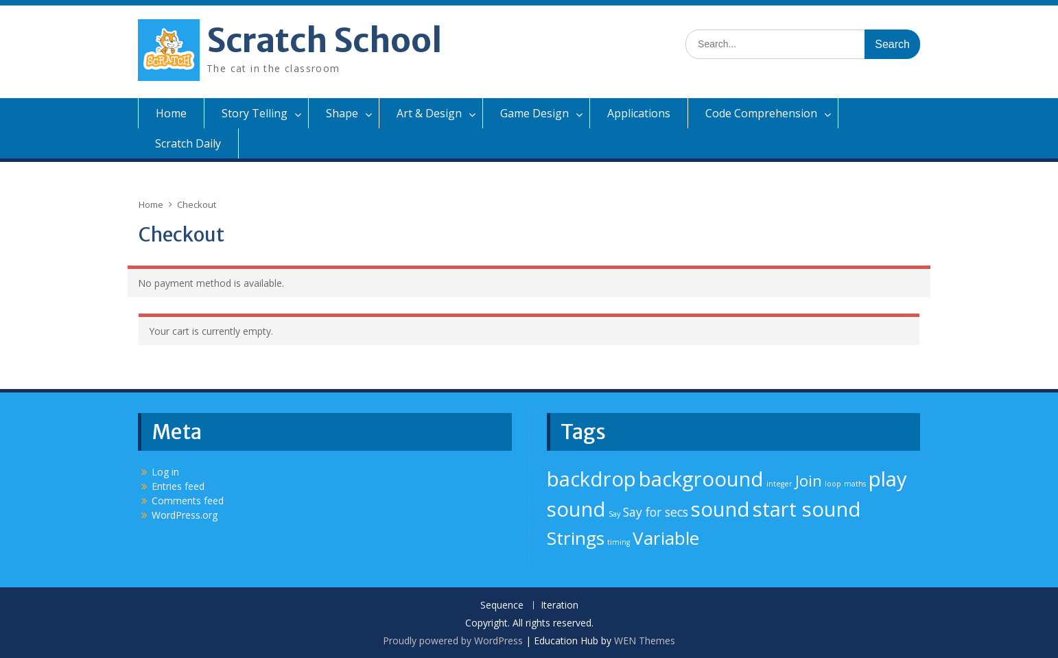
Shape (342, 113)
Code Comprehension (761, 113)
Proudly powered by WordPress (453, 640)
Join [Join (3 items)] (808, 480)
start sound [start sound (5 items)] (807, 509)
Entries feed (178, 486)
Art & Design (429, 113)
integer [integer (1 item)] (779, 484)
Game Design (534, 113)
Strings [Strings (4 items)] (575, 538)
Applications (638, 113)
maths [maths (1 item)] (855, 484)
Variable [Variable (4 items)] (666, 538)
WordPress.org (185, 514)
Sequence (502, 605)
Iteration (559, 605)
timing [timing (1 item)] (618, 542)
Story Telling (254, 113)
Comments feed (188, 500)
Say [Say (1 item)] (614, 514)
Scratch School (324, 40)
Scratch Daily (188, 143)
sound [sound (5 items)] (720, 509)
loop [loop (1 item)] (833, 484)
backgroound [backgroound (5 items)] (701, 479)
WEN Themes (644, 640)
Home (171, 113)
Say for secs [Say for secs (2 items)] (655, 512)
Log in (165, 471)
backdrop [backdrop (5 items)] (591, 479)
